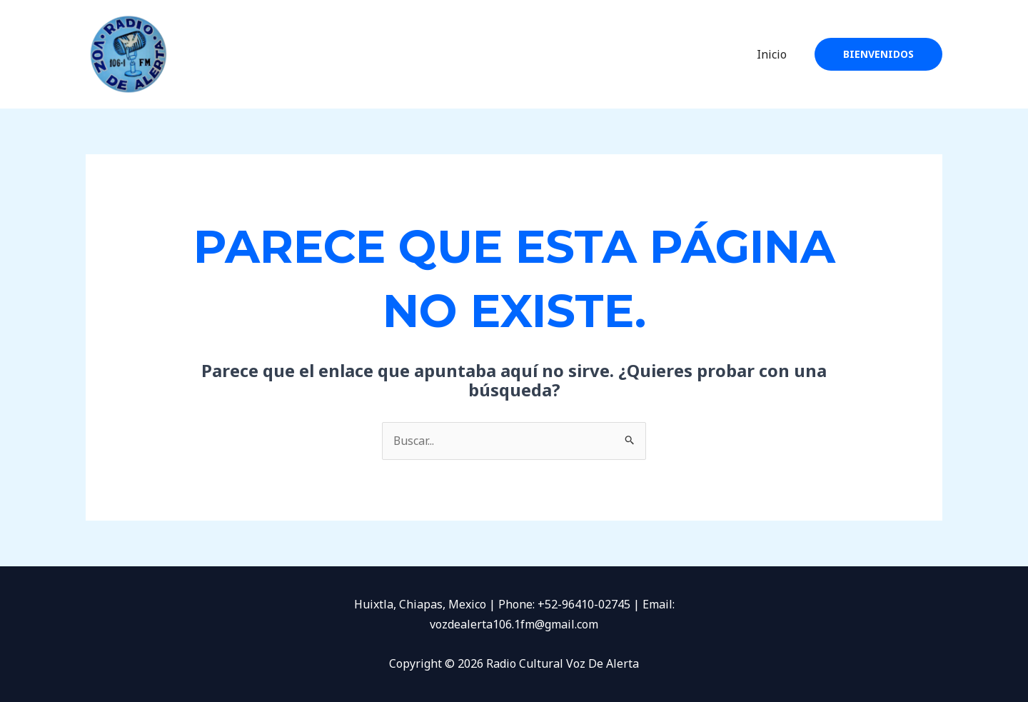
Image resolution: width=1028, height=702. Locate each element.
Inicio (774, 54)
